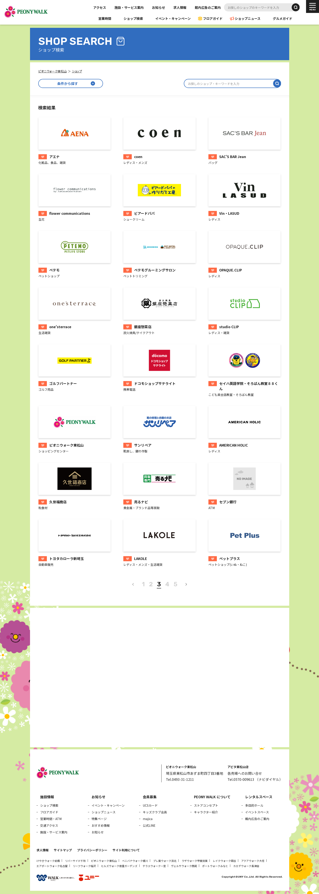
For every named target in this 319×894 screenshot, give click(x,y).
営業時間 (104, 18)
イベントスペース (257, 812)
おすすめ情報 (101, 825)
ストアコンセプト (206, 805)
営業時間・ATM (51, 819)
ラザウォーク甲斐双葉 (195, 861)
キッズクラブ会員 (155, 812)
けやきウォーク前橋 (48, 861)
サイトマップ (63, 850)
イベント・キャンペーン (173, 18)
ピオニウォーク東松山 (104, 861)
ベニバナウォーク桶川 (135, 861)
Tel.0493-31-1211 (180, 779)
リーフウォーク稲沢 (84, 866)
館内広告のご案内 (208, 7)
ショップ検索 (133, 18)
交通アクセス (49, 825)
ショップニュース (247, 18)
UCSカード (150, 805)
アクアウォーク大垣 (252, 861)
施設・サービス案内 (129, 7)
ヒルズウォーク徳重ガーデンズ (119, 866)
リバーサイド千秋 (75, 861)
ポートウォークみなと (215, 866)
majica (147, 819)
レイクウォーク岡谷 (224, 861)
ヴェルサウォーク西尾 (184, 866)
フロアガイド (212, 18)
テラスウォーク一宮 (154, 866)
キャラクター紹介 (206, 812)
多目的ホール (254, 805)
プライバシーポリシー (92, 850)
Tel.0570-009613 (240, 779)
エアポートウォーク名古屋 (52, 866)
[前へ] (133, 584)
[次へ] (186, 584)
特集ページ (99, 819)
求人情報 (179, 7)
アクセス (99, 7)
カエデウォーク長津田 (246, 866)
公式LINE (149, 825)
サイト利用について (126, 850)
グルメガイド (282, 18)
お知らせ (158, 7)
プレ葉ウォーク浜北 (164, 861)
